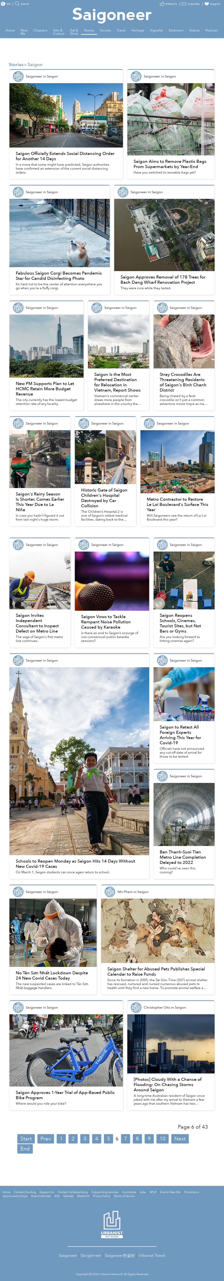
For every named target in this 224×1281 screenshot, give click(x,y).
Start (26, 1138)
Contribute (129, 1192)
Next (180, 1138)
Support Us (47, 1192)
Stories (16, 65)
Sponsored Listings (15, 1196)
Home (6, 1192)
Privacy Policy (101, 1196)
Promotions (191, 1192)
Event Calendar (41, 1196)
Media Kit (83, 1196)
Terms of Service (124, 1196)
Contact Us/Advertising (73, 1192)
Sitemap (68, 1196)
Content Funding (25, 1192)
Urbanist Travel (151, 1255)
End (25, 1148)
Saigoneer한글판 (120, 1255)
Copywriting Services (104, 1192)
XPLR (153, 1192)
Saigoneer (68, 1255)
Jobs (143, 1192)
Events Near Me (170, 1192)
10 (162, 1138)
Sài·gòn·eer (91, 1255)
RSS (57, 1196)
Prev (45, 1138)
